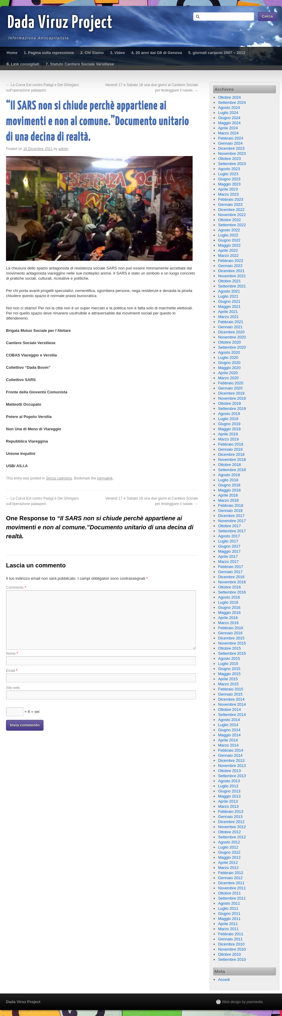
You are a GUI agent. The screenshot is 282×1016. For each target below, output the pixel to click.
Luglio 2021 (228, 296)
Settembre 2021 (232, 286)
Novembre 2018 (232, 459)
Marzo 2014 (228, 745)
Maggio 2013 (229, 796)
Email (11, 671)
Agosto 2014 (229, 719)
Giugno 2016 (229, 607)
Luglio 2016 (228, 602)
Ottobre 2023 (229, 158)
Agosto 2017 (229, 536)
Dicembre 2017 (231, 515)
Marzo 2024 (228, 133)
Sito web (13, 688)
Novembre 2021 (232, 276)
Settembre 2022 (232, 225)
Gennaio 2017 (230, 572)
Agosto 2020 (229, 352)
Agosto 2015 (229, 658)
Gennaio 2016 (230, 633)
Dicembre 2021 (231, 271)
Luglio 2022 (228, 235)
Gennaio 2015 (230, 694)
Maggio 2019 (229, 429)
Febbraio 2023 (230, 199)
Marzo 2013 (228, 806)
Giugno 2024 (229, 118)
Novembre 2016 (232, 582)
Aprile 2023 (228, 189)
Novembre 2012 (232, 827)
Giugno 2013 (229, 791)
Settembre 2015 (232, 653)
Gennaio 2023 (230, 204)
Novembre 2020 (232, 337)
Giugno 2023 (229, 179)
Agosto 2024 (229, 107)
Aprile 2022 (228, 250)
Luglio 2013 (228, 786)
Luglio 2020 (228, 357)
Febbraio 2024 (230, 138)
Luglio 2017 (228, 541)
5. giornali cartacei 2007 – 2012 (216, 52)
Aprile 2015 (228, 679)
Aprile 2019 (228, 434)
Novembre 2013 (232, 765)
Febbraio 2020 (230, 383)
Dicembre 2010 (231, 944)
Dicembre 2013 (231, 760)
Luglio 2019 (228, 418)
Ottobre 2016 (229, 587)
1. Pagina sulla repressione (49, 52)
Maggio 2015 (229, 674)
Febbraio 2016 (230, 628)
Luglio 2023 (228, 174)
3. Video (117, 52)
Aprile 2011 (228, 923)
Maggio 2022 (229, 245)
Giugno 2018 (229, 485)
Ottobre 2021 (229, 281)
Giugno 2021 (229, 301)
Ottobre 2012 (229, 832)
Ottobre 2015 (229, 648)
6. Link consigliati (23, 64)
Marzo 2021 (228, 316)
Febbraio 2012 (230, 872)
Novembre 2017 (232, 521)
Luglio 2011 (228, 908)
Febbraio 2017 (230, 566)
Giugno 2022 (229, 240)
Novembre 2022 (232, 214)
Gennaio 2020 (230, 388)
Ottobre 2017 (229, 526)
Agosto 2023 (229, 169)
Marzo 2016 (228, 623)
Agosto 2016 (229, 597)
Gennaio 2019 (230, 449)
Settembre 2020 (232, 347)
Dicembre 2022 (231, 209)
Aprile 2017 (228, 556)
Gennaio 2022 (230, 265)
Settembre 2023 (232, 163)
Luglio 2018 (228, 480)
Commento (16, 587)
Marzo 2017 (228, 561)
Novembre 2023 (232, 153)
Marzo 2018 (228, 500)
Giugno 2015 (229, 668)
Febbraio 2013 (230, 811)
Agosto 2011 (229, 903)
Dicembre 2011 (231, 883)
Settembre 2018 (232, 469)
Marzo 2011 (228, 929)
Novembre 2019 (232, 398)
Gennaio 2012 (230, 878)
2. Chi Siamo (92, 52)
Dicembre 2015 (231, 638)
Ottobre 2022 (229, 220)
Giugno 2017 (229, 546)
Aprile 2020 (228, 373)
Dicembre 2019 (231, 393)
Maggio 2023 (229, 184)
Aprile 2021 (228, 311)
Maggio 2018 (229, 490)
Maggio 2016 (229, 612)
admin (63, 149)
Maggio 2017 (229, 551)
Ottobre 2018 (229, 464)
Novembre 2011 (232, 888)
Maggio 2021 (229, 306)
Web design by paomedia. (243, 1002)
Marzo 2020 (228, 378)
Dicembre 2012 (231, 821)
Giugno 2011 (229, 913)
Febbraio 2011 (230, 934)
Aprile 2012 (228, 862)
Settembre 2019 (232, 408)
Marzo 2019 (228, 439)
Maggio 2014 (229, 735)
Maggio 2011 (229, 918)
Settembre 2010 (232, 959)
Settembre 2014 (232, 714)
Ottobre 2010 (229, 954)
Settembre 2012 (232, 837)
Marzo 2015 (228, 684)
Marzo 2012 (228, 867)
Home (12, 52)
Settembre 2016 (232, 592)
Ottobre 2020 (229, 342)
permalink (105, 478)
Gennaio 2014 (230, 755)
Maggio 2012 (229, 857)
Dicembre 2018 (231, 454)
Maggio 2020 (229, 367)
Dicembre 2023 (231, 148)
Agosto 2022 (229, 230)
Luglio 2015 (228, 663)
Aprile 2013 (228, 801)
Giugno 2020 (229, 362)
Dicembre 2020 (231, 332)
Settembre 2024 (232, 102)
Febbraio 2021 (230, 322)
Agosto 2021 (229, 291)
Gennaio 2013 (230, 816)
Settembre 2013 (232, 776)
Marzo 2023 (228, 194)
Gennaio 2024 (230, 143)
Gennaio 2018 (230, 510)
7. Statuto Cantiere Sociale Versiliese (80, 64)
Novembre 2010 (232, 949)
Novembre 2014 (232, 704)
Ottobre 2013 (229, 770)
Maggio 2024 (229, 123)
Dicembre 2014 (231, 699)
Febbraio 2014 (230, 750)
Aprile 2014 (228, 740)
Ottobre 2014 (229, 709)
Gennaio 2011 (230, 939)
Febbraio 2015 (230, 689)
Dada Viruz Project (60, 23)
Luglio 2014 (228, 725)
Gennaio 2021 (230, 327)
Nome (12, 653)
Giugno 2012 (229, 852)
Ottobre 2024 (229, 97)
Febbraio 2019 (230, 444)
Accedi (224, 979)
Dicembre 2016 (231, 577)
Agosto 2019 (229, 413)
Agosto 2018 (229, 475)
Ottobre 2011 (229, 893)
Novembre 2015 (232, 643)
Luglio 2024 (228, 112)
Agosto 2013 (229, 781)
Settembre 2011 (232, 898)
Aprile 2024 (228, 128)
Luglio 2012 (228, 847)
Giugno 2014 (229, 730)
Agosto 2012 (229, 842)
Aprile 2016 (228, 617)
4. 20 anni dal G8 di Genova (156, 52)
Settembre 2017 (232, 531)
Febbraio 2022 (230, 260)
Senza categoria (59, 478)
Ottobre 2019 (229, 403)
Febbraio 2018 (230, 505)
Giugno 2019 (229, 424)
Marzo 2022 (228, 255)
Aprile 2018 (228, 495)
